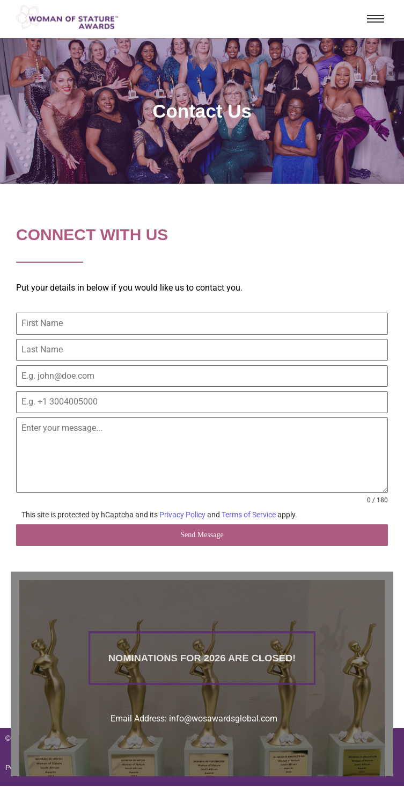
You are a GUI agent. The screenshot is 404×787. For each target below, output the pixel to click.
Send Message (202, 535)
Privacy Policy (182, 514)
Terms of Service (249, 514)
